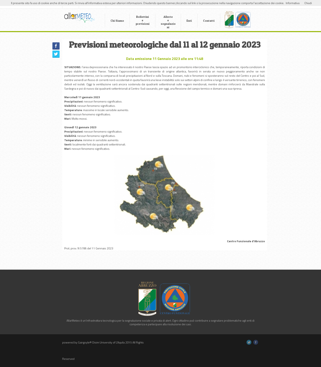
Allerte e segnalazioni (168, 22)
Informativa (293, 3)
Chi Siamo (117, 20)
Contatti (209, 20)
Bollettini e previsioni (142, 20)
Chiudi (308, 3)
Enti (189, 20)
